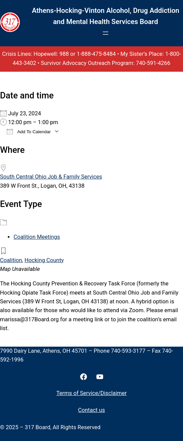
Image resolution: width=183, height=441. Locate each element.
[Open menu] (105, 33)
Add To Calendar (29, 131)
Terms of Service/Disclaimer (91, 393)
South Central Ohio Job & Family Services (51, 176)
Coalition (11, 260)
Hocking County (44, 260)
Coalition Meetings (37, 237)
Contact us (91, 410)
